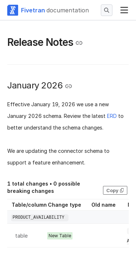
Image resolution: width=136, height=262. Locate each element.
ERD (112, 116)
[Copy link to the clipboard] (79, 43)
